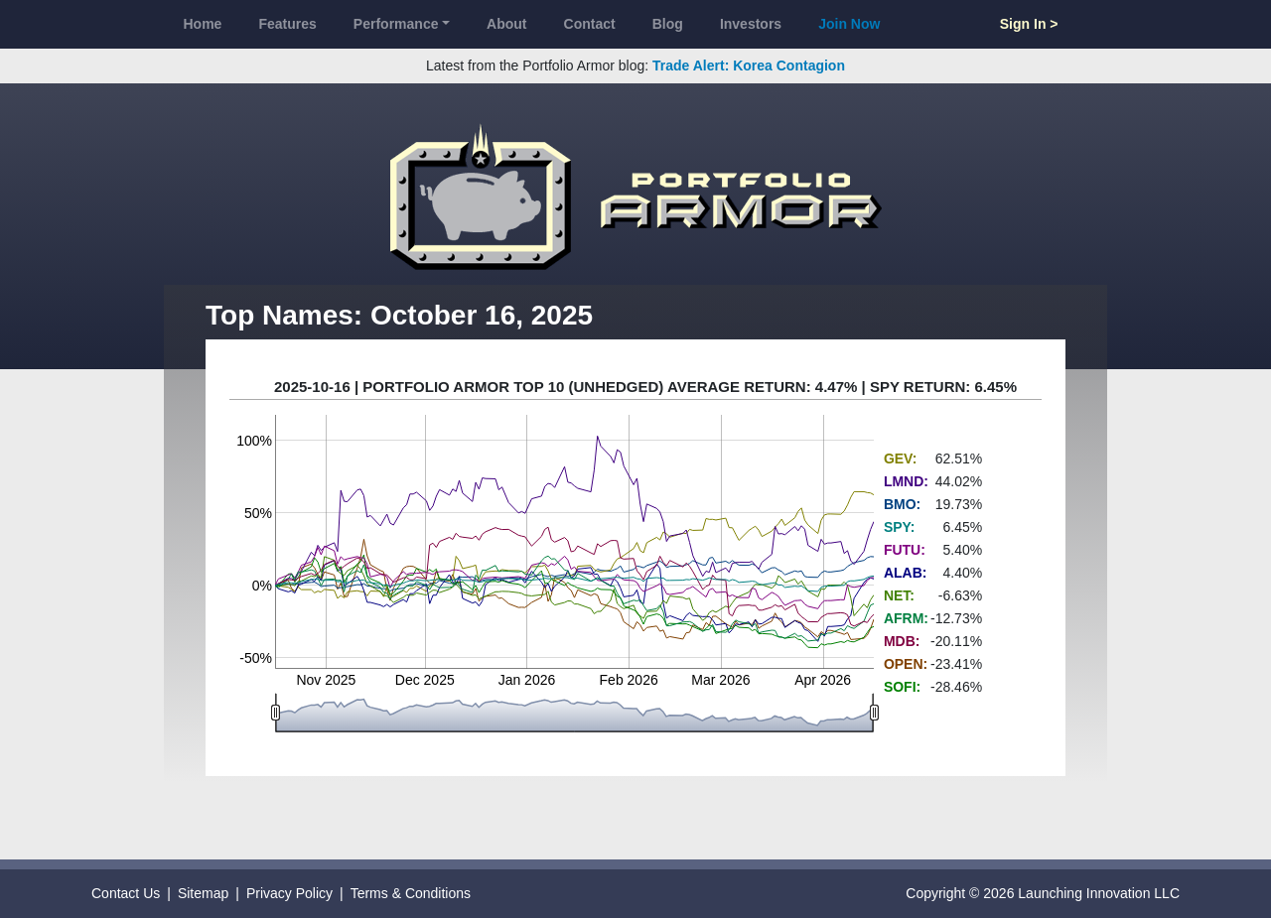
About (506, 24)
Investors (750, 24)
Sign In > (1029, 24)
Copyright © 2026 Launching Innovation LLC (1043, 893)
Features (287, 24)
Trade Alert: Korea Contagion (748, 65)
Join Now (849, 24)
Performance (396, 24)
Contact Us (125, 893)
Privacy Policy (289, 893)
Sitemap (203, 893)
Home (203, 24)
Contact (590, 24)
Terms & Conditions (411, 893)
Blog (667, 24)
